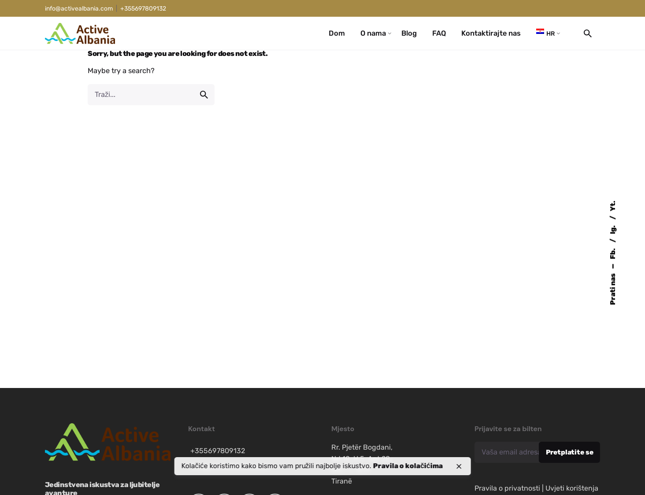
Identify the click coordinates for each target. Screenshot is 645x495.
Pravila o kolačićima (407, 466)
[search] (204, 94)
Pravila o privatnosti (507, 488)
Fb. (612, 253)
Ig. (612, 229)
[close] (458, 466)
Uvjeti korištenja (571, 488)
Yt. (612, 206)
